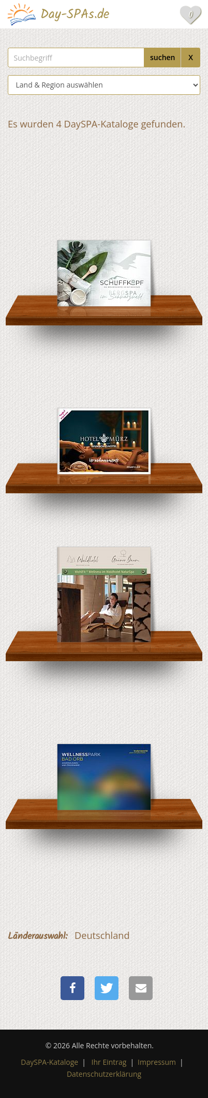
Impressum (157, 1062)
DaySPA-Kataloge (49, 1062)
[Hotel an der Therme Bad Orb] (104, 746)
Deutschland (102, 935)
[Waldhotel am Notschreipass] (104, 578)
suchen (162, 57)
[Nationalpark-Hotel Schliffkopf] (104, 243)
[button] (72, 988)
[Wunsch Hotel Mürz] (104, 411)
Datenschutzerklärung (104, 1074)
